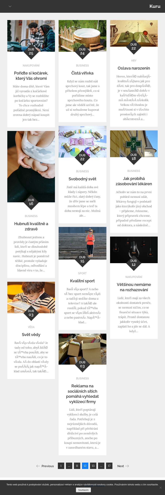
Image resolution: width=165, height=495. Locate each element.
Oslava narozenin (134, 68)
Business (82, 65)
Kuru (154, 6)
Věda (31, 327)
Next (123, 466)
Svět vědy (31, 334)
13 (93, 465)
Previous (45, 466)
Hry (133, 60)
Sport (82, 273)
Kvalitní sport (82, 280)
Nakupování (31, 65)
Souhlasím (83, 490)
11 (77, 465)
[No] (160, 487)
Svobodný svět (82, 178)
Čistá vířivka (82, 73)
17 (109, 465)
